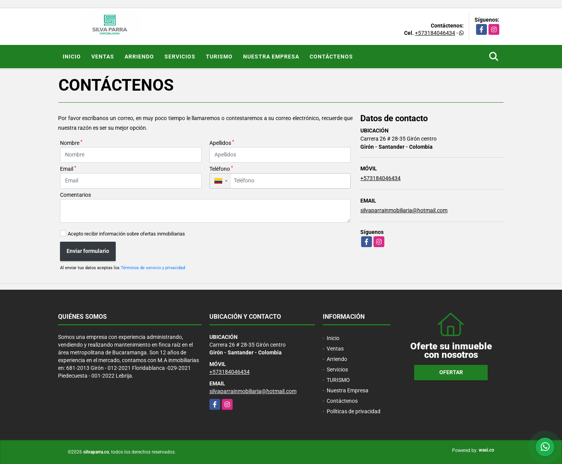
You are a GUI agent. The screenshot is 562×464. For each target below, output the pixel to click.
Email (68, 168)
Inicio (72, 56)
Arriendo (139, 56)
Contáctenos (331, 56)
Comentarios (75, 195)
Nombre (71, 142)
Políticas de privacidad (353, 411)
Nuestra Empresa (271, 56)
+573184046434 (435, 33)
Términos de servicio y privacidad (153, 267)
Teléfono (221, 168)
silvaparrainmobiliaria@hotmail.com (403, 210)
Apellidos (221, 142)
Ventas (102, 56)
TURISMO (219, 56)
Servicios (179, 56)
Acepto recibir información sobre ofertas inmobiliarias (126, 234)
